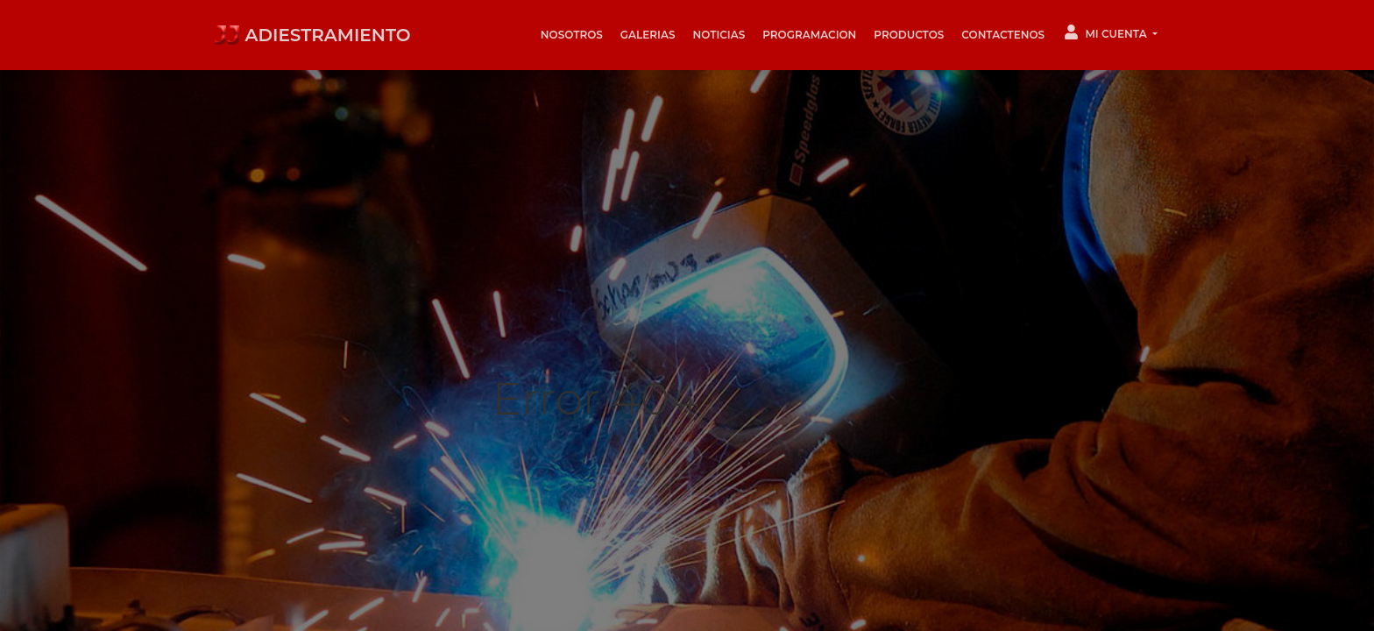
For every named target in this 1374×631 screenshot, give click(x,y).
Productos (909, 34)
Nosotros (572, 34)
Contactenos (1003, 34)
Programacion (809, 34)
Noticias (718, 34)
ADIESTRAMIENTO (312, 35)
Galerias (648, 34)
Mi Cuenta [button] (1107, 32)
